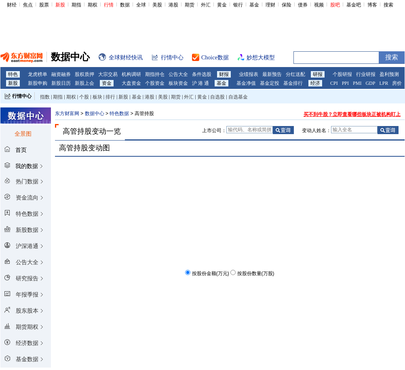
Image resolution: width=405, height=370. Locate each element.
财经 (12, 5)
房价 (397, 83)
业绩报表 (248, 74)
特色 (13, 74)
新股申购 (37, 83)
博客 (372, 5)
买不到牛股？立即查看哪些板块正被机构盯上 (352, 114)
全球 (141, 5)
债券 (303, 5)
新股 (60, 5)
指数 (45, 97)
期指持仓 (155, 74)
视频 (319, 5)
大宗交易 (108, 74)
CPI (334, 83)
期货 (189, 5)
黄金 (222, 5)
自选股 (217, 97)
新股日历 (61, 83)
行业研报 (365, 74)
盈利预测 (389, 74)
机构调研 (131, 74)
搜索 (388, 5)
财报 (224, 74)
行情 (109, 5)
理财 (270, 5)
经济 (315, 83)
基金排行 (293, 83)
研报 (318, 74)
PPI (345, 83)
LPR (383, 83)
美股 (157, 5)
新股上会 (84, 83)
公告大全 (178, 74)
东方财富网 (67, 113)
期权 (92, 5)
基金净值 (246, 83)
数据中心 (94, 113)
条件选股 (201, 74)
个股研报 (342, 74)
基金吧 (353, 5)
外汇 (206, 5)
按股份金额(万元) (210, 273)
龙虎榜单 (37, 74)
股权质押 (84, 74)
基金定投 (269, 83)
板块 (97, 97)
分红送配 (295, 74)
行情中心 (22, 96)
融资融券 (61, 74)
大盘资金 (131, 83)
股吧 (335, 5)
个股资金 (155, 83)
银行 (238, 5)
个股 (84, 97)
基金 (254, 5)
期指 (76, 5)
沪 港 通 (200, 83)
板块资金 (178, 83)
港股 (173, 5)
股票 (44, 5)
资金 (107, 83)
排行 (110, 97)
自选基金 (238, 97)
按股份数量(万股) (255, 273)
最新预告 (272, 74)
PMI (357, 83)
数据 (125, 5)
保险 (286, 5)
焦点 (28, 5)
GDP (370, 83)
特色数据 (119, 113)
